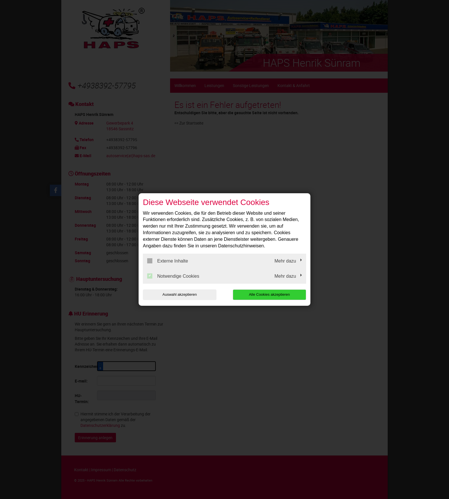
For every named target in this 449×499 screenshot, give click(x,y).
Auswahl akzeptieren (179, 294)
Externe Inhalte (167, 260)
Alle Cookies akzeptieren (269, 294)
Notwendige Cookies (173, 276)
